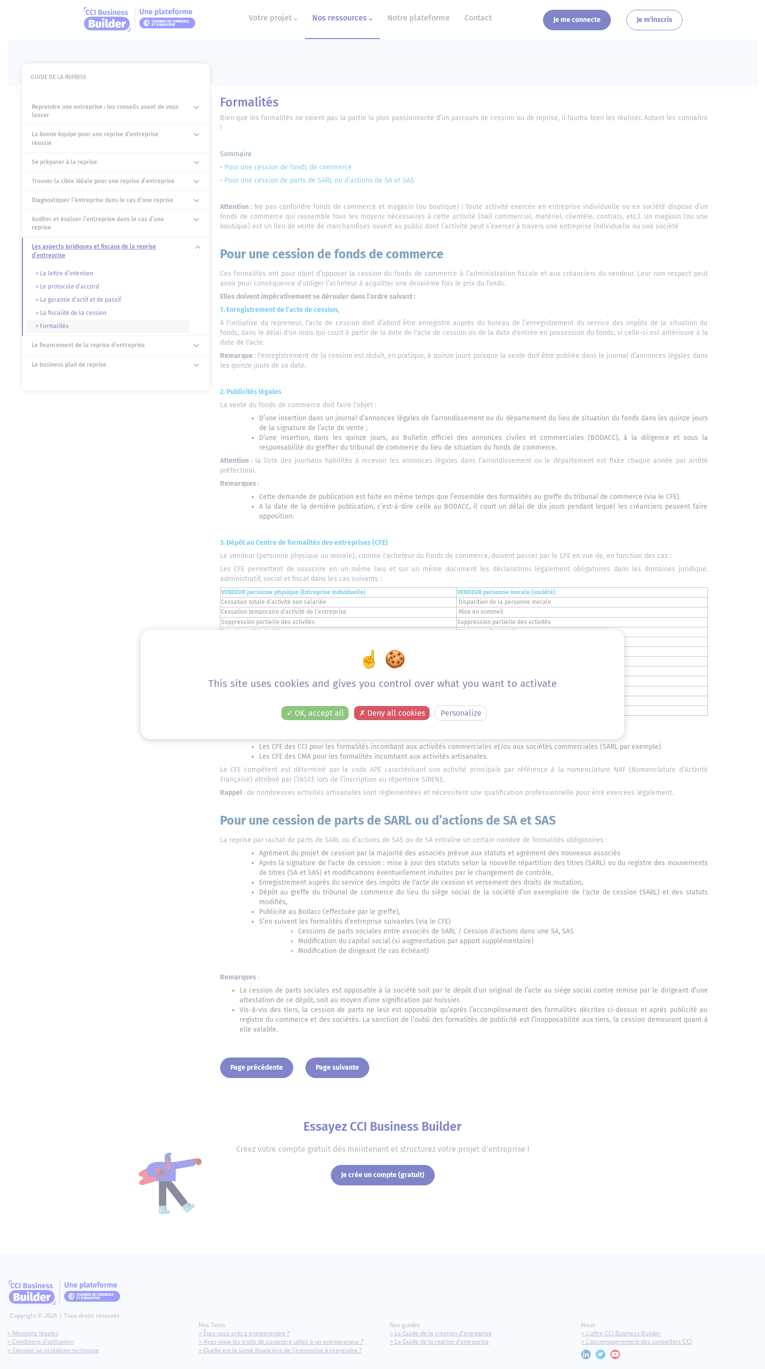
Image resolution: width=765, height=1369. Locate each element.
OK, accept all (315, 713)
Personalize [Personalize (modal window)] (461, 713)
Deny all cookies (392, 713)
